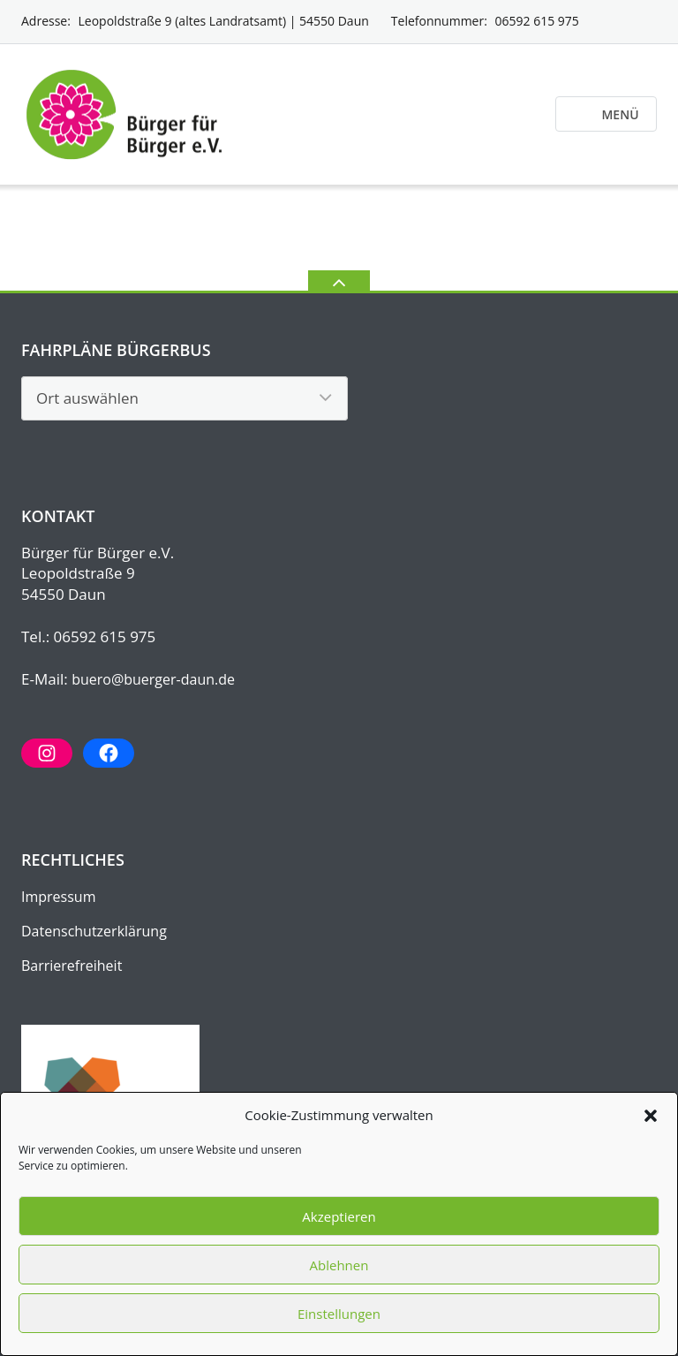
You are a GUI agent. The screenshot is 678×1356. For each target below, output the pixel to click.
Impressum (58, 896)
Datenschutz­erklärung (94, 931)
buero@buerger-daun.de (153, 679)
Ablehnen (339, 1265)
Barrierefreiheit (71, 965)
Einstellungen (339, 1313)
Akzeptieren (338, 1216)
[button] (650, 1116)
